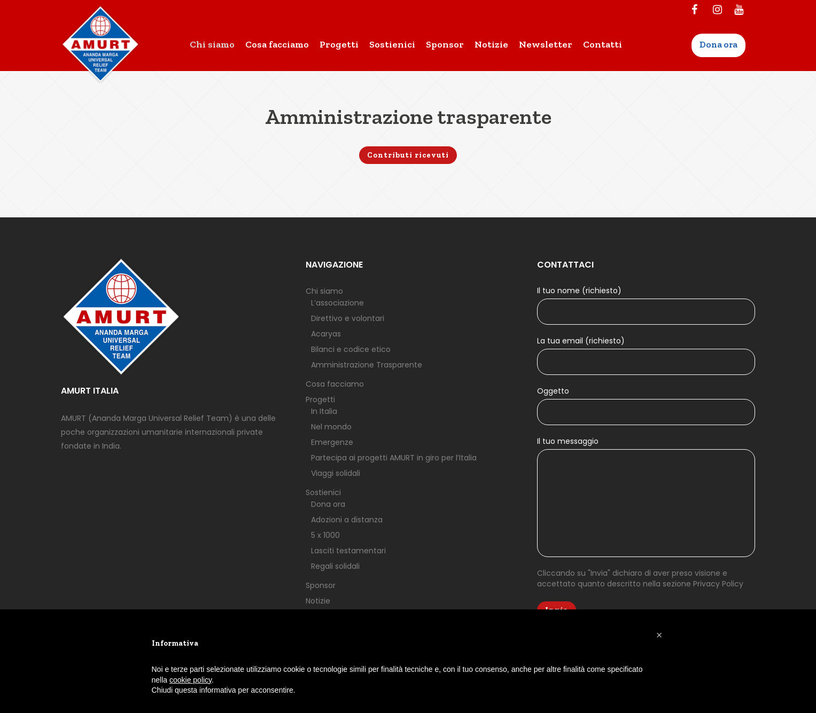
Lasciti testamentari (348, 550)
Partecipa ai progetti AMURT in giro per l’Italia (394, 457)
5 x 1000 (325, 535)
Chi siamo (324, 291)
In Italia (324, 411)
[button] (659, 635)
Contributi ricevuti (408, 155)
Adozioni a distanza (347, 519)
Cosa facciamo (335, 384)
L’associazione (337, 302)
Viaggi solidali (335, 473)
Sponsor (321, 585)
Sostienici (323, 492)
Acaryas (326, 333)
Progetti (320, 399)
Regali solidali (335, 566)
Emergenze (332, 442)
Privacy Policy (718, 583)
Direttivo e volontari (347, 318)
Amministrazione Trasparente (366, 364)
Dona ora (328, 504)
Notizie (318, 601)
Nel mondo (331, 426)
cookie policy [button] (190, 680)
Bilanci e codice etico (351, 349)
